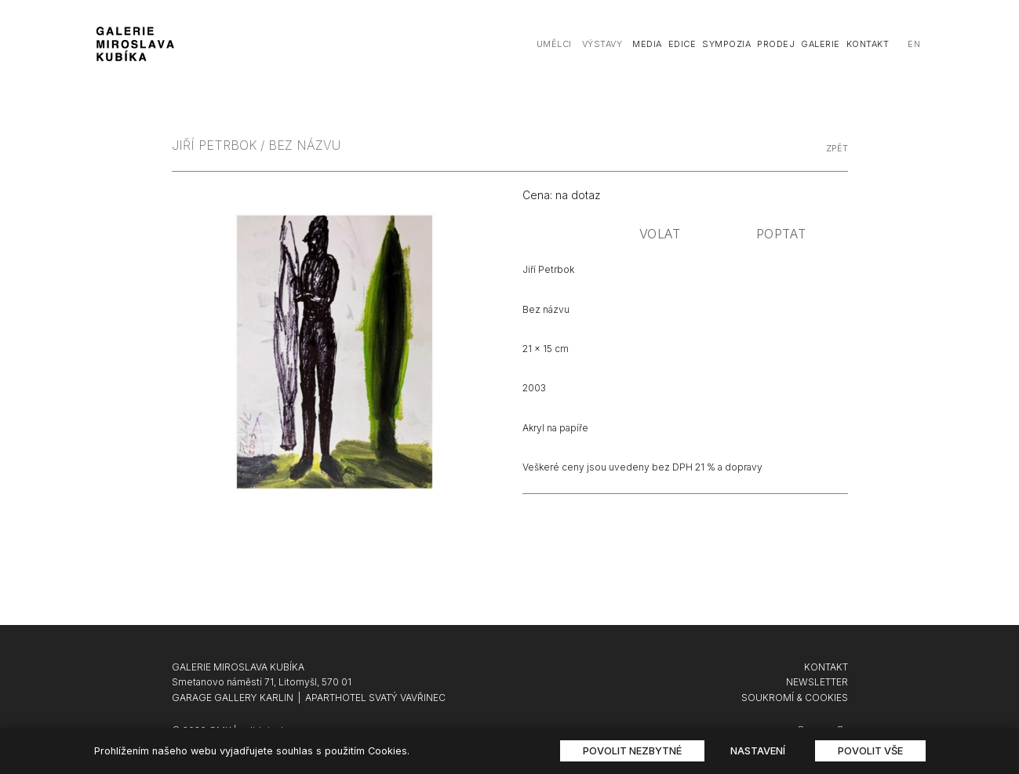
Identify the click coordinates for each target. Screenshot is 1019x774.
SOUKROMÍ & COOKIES (794, 697)
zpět (837, 148)
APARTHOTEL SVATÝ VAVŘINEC (375, 697)
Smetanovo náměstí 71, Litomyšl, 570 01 (261, 682)
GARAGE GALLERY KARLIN (232, 697)
